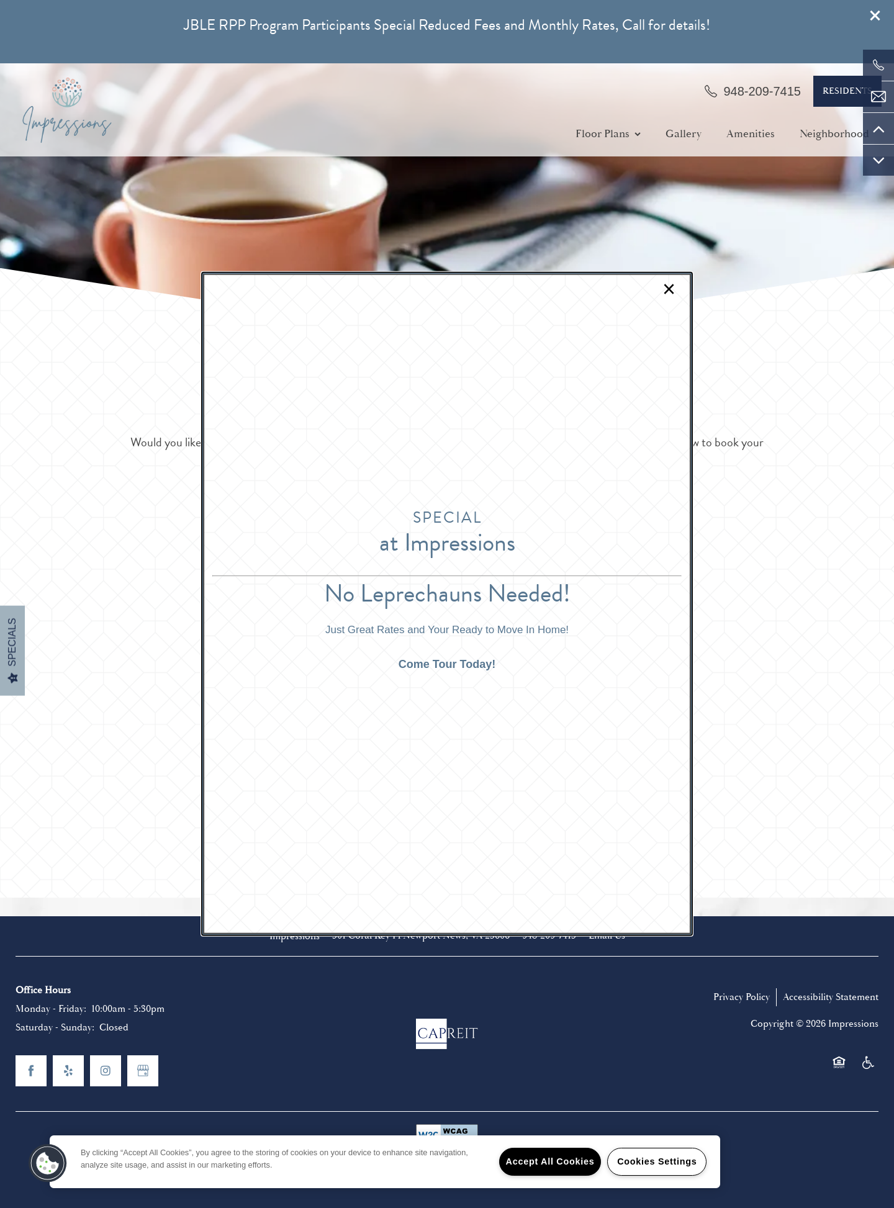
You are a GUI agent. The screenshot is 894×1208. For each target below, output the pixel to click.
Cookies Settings (657, 1161)
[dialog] (447, 604)
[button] (48, 1163)
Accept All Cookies (550, 1161)
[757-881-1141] (878, 65)
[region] (385, 1161)
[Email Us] (878, 96)
